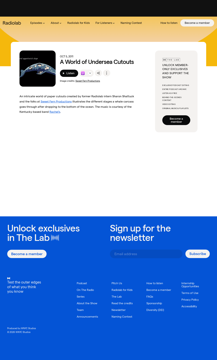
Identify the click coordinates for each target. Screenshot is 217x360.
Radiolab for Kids (123, 289)
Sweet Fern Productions (87, 81)
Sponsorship (154, 306)
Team (80, 309)
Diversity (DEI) (155, 313)
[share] (98, 73)
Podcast (82, 283)
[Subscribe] (197, 254)
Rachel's (54, 111)
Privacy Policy (190, 299)
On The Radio (85, 289)
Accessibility (189, 306)
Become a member (176, 120)
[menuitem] (37, 23)
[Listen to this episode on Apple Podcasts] (82, 73)
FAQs (149, 299)
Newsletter (119, 309)
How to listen (154, 283)
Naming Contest (122, 316)
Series (81, 296)
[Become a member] (27, 254)
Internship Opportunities (190, 285)
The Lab (32, 237)
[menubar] (120, 23)
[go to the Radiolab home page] (12, 23)
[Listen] (69, 73)
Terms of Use (189, 292)
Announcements (87, 316)
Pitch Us (117, 283)
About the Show (87, 303)
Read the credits (122, 303)
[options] (106, 73)
